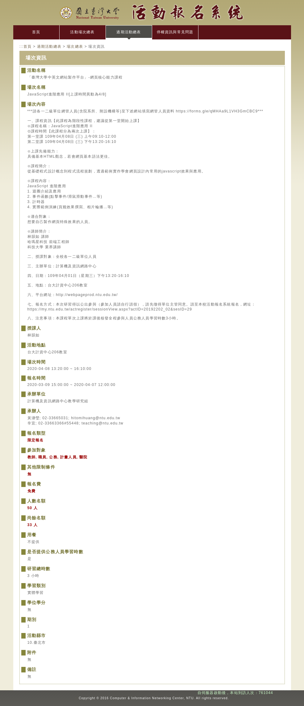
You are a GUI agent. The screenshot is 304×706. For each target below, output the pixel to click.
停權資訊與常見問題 (175, 32)
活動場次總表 (82, 32)
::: (15, 27)
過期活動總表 (128, 32)
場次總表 (75, 46)
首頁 (36, 32)
